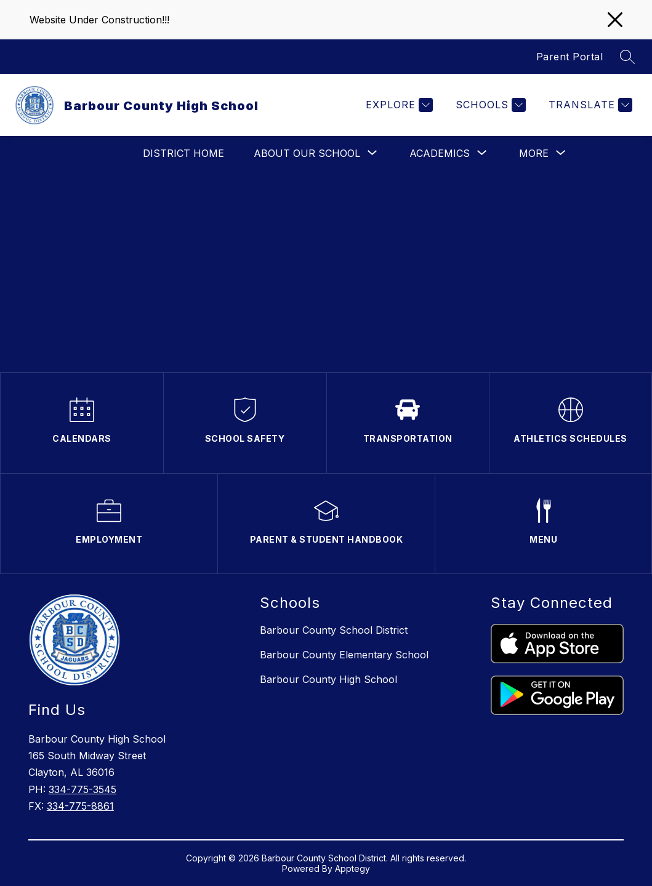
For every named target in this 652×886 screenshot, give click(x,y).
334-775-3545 (82, 789)
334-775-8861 (80, 806)
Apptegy (352, 868)
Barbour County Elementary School (344, 655)
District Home (183, 153)
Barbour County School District (334, 630)
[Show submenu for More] (534, 153)
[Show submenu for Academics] (439, 153)
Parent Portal (569, 56)
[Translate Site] (588, 105)
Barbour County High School (328, 679)
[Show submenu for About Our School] (307, 153)
